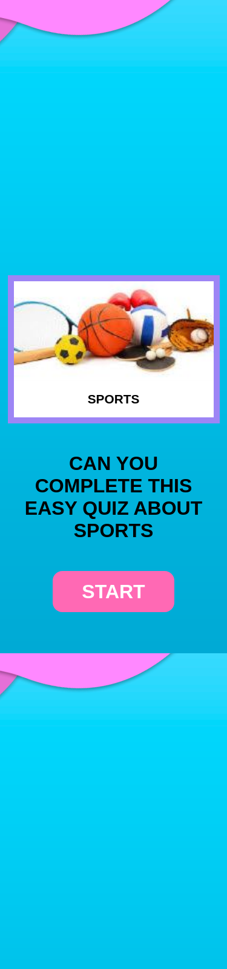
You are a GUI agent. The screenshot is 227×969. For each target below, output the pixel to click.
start (113, 591)
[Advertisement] (113, 123)
